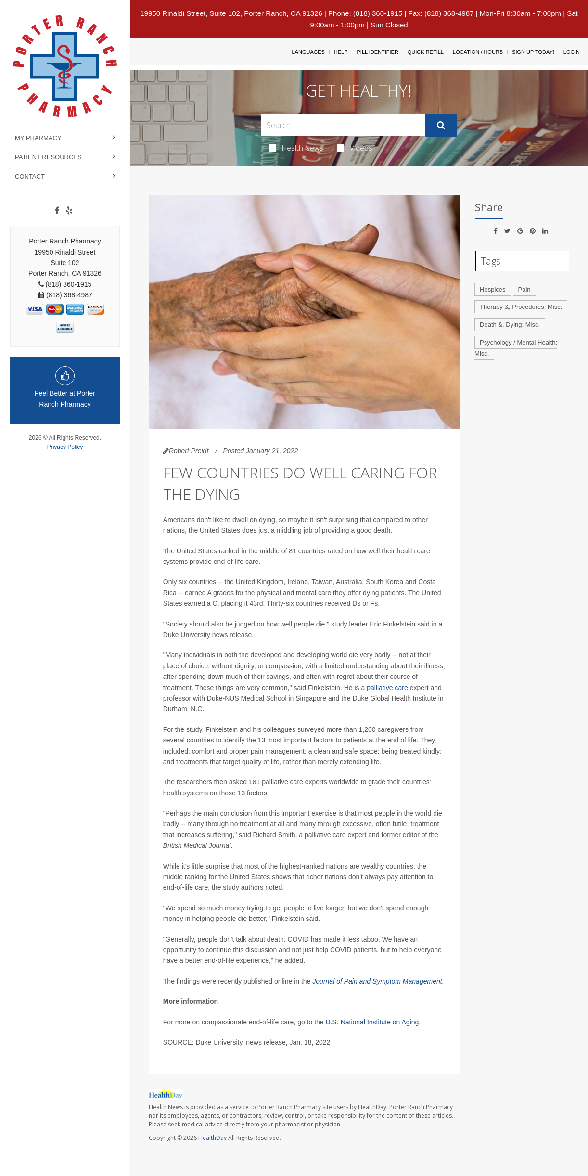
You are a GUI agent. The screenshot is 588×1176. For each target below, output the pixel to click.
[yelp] (69, 211)
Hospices (492, 289)
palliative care (387, 687)
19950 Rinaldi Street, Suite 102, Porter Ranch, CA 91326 (231, 13)
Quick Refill (426, 52)
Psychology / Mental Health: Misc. (515, 348)
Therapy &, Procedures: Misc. (521, 306)
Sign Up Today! (533, 52)
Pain (524, 289)
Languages (308, 52)
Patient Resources (48, 157)
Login (571, 52)
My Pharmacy (38, 137)
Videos (354, 148)
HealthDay (212, 1138)
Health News (296, 148)
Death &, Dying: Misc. (510, 324)
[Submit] (441, 125)
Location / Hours (478, 52)
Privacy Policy (65, 447)
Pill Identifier (377, 52)
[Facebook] (57, 211)
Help (341, 52)
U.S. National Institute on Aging (372, 1022)
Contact (30, 176)
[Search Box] (342, 125)
